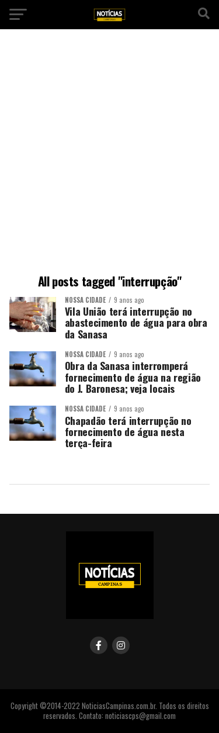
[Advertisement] (109, 153)
